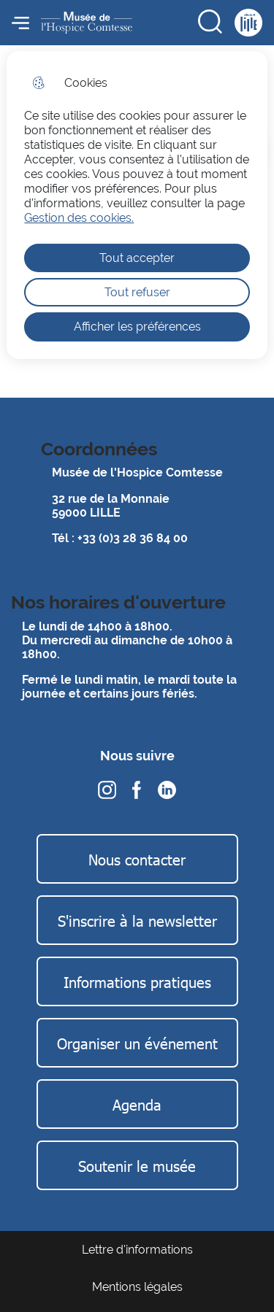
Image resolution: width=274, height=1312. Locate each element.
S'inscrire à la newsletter (137, 920)
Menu (20, 22)
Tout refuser (137, 292)
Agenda (137, 1104)
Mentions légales (137, 1287)
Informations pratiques (137, 981)
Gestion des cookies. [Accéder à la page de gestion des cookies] (79, 218)
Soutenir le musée (137, 1165)
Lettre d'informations (137, 1250)
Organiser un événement (137, 1042)
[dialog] (137, 205)
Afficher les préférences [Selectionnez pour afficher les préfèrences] (137, 326)
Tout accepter (137, 258)
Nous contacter (137, 858)
